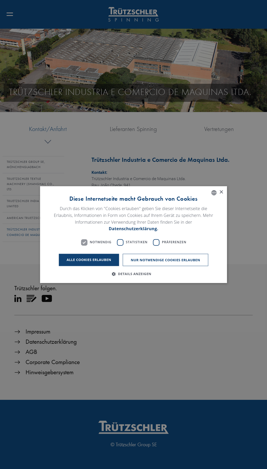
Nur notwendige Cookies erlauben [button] (165, 260)
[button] (133, 273)
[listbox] (213, 192)
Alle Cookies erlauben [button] (89, 259)
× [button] (221, 192)
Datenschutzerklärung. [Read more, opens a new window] (133, 229)
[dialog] (133, 234)
